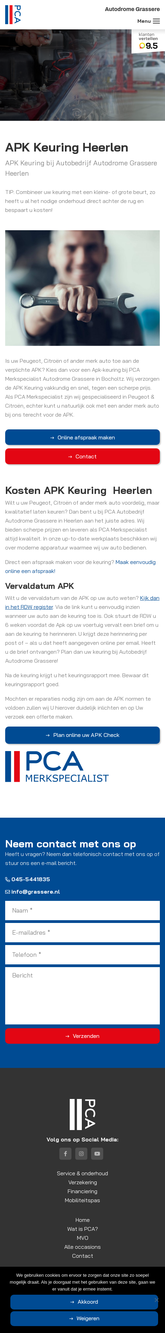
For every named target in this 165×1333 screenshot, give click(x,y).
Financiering (82, 1191)
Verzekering (82, 1182)
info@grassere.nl (32, 891)
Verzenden (86, 1035)
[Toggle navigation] (156, 21)
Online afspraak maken (86, 437)
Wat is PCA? (82, 1228)
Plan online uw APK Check (86, 734)
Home (83, 1219)
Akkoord (88, 1301)
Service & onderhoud (82, 1173)
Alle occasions (82, 1246)
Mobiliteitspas (82, 1200)
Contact (86, 456)
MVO (82, 1237)
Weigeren (88, 1318)
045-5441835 (27, 879)
